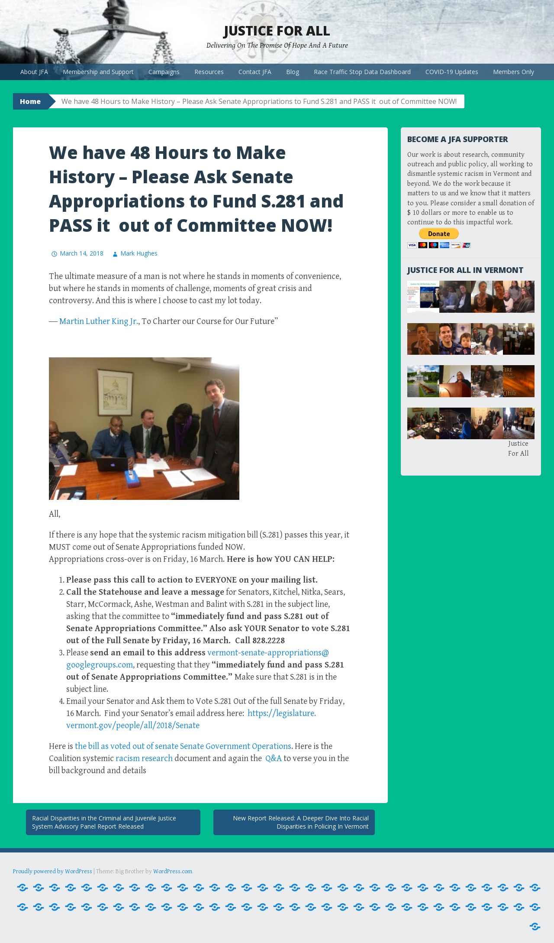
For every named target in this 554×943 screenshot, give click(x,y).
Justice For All (277, 30)
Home (30, 101)
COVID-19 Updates (451, 72)
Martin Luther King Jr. (98, 322)
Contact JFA (254, 72)
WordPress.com (172, 871)
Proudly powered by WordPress (52, 871)
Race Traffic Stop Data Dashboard (362, 72)
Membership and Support (98, 72)
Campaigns (164, 72)
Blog (292, 72)
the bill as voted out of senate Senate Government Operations (183, 747)
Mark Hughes (139, 253)
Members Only (513, 72)
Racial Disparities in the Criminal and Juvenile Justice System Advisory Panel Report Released (104, 822)
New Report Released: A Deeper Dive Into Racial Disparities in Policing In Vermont (301, 822)
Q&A (274, 759)
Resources (209, 72)
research (144, 759)
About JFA (34, 72)
